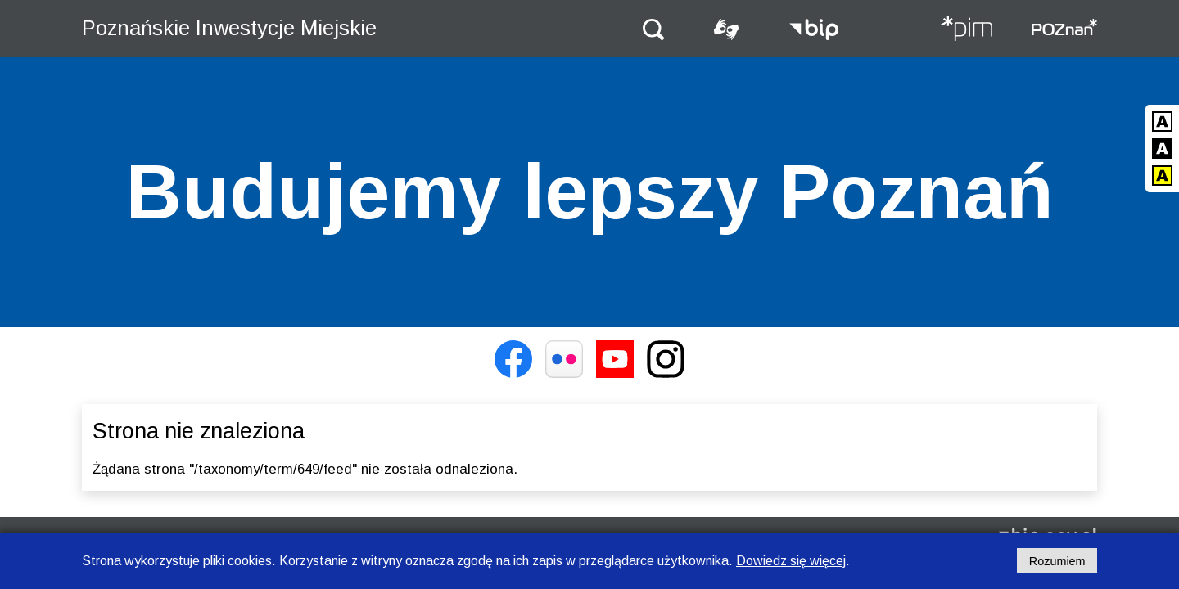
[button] (653, 28)
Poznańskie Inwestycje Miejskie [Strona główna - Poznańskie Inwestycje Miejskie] (229, 27)
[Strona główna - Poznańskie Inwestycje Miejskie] (966, 30)
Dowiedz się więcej (791, 561)
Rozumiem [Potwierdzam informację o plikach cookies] (1057, 561)
